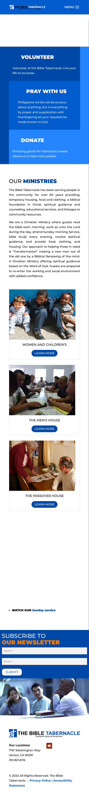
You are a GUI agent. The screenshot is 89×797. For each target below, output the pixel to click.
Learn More (44, 353)
